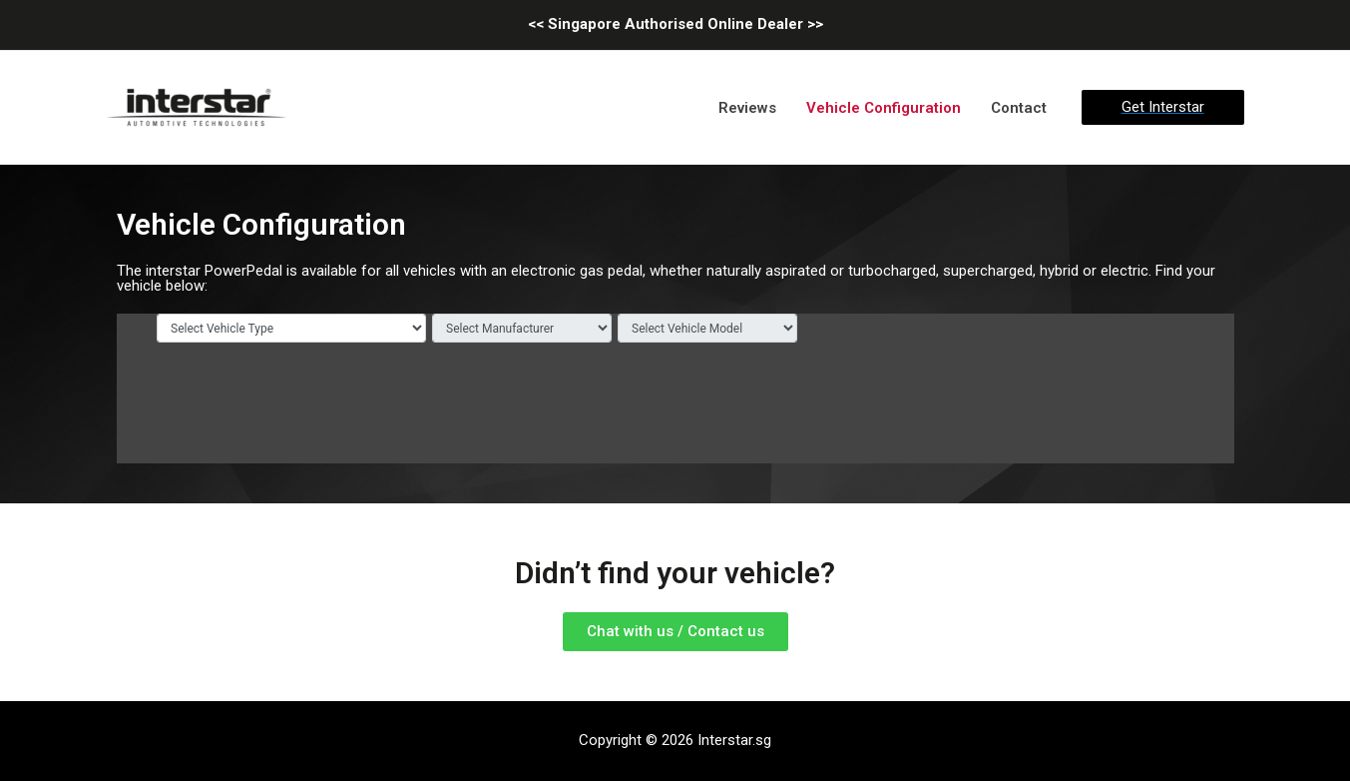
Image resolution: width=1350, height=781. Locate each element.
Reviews (747, 108)
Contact (1019, 108)
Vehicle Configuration (883, 108)
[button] (675, 631)
